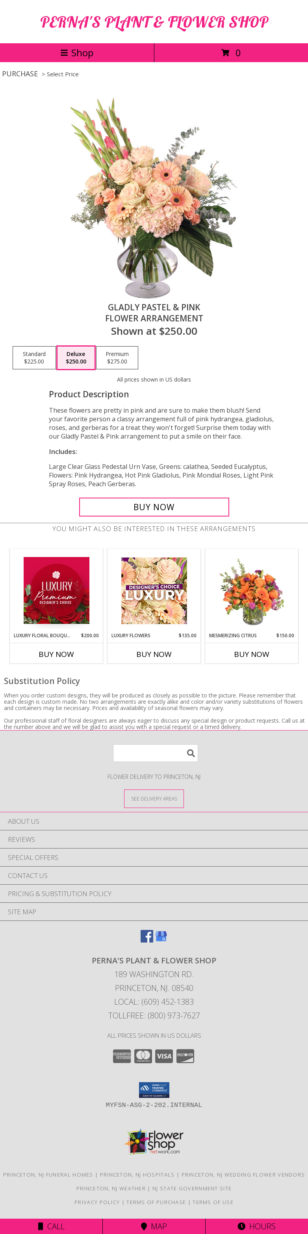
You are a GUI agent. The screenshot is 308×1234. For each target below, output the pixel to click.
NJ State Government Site (192, 1188)
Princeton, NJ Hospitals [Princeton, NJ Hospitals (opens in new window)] (137, 1174)
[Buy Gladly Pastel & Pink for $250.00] (154, 507)
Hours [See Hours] (256, 1226)
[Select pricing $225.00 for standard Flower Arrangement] (34, 358)
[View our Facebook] (147, 939)
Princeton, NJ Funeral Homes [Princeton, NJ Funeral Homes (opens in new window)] (48, 1174)
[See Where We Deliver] (154, 798)
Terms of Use (213, 1202)
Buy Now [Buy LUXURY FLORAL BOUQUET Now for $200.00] (56, 654)
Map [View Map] (154, 1226)
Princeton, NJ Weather (111, 1188)
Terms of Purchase (156, 1202)
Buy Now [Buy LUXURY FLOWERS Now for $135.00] (154, 654)
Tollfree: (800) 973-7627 (154, 1015)
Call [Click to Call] (51, 1226)
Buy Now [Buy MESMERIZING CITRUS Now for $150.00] (251, 654)
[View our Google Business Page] (161, 939)
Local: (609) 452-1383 (154, 1001)
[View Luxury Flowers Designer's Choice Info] (154, 591)
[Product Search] (155, 753)
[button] (154, 1090)
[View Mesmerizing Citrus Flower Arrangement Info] (252, 590)
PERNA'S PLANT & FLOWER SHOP (154, 21)
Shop (76, 52)
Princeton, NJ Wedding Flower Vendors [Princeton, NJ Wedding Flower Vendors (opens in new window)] (243, 1174)
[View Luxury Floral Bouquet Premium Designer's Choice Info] (56, 590)
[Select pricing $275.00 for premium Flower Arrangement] (117, 358)
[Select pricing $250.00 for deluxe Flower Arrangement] (76, 358)
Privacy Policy (97, 1202)
